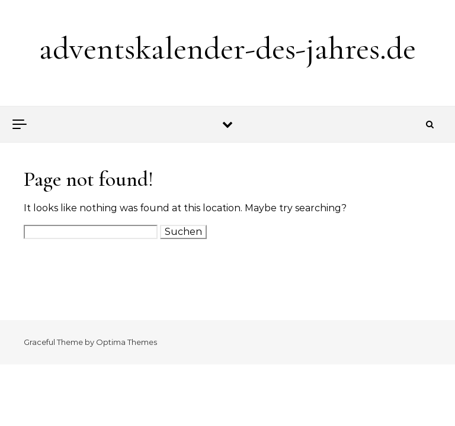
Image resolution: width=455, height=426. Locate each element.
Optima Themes (126, 342)
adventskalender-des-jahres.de (227, 48)
